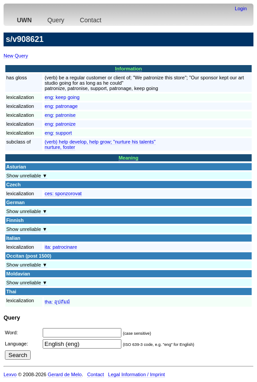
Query (55, 20)
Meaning (129, 157)
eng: (62, 97)
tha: (57, 301)
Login (241, 8)
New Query (16, 55)
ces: (63, 193)
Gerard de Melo (64, 374)
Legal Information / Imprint (136, 374)
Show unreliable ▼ (26, 175)
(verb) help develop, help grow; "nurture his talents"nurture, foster (100, 144)
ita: (61, 247)
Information (128, 68)
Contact (90, 20)
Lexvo (10, 374)
